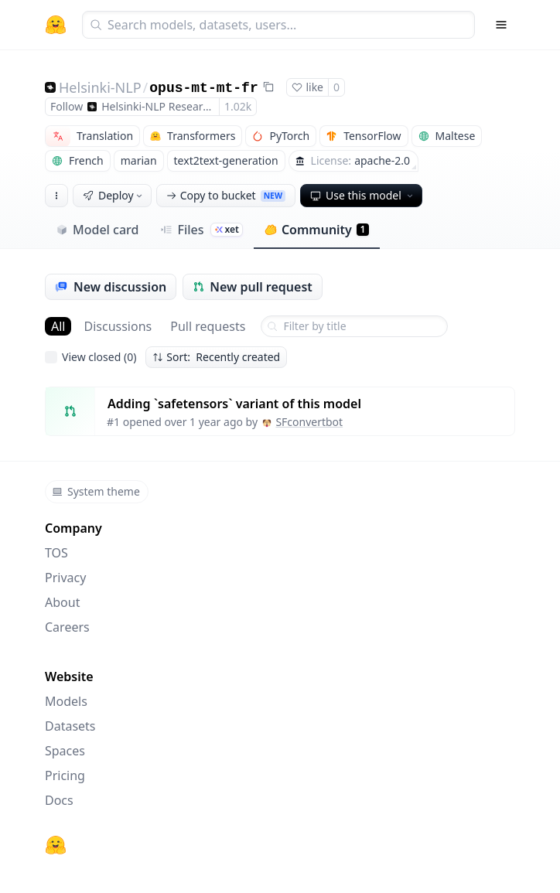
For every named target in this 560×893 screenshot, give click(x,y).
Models (66, 701)
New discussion (110, 286)
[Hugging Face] (56, 845)
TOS (56, 552)
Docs (59, 800)
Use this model (362, 195)
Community (317, 229)
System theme (96, 491)
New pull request (252, 286)
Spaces (65, 750)
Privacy (65, 577)
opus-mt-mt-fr (203, 88)
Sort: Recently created (216, 356)
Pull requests (207, 326)
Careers (67, 627)
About (62, 602)
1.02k (237, 106)
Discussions (118, 326)
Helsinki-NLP (100, 87)
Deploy (114, 195)
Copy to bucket (225, 195)
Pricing (65, 775)
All (58, 326)
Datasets (70, 726)
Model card (97, 229)
